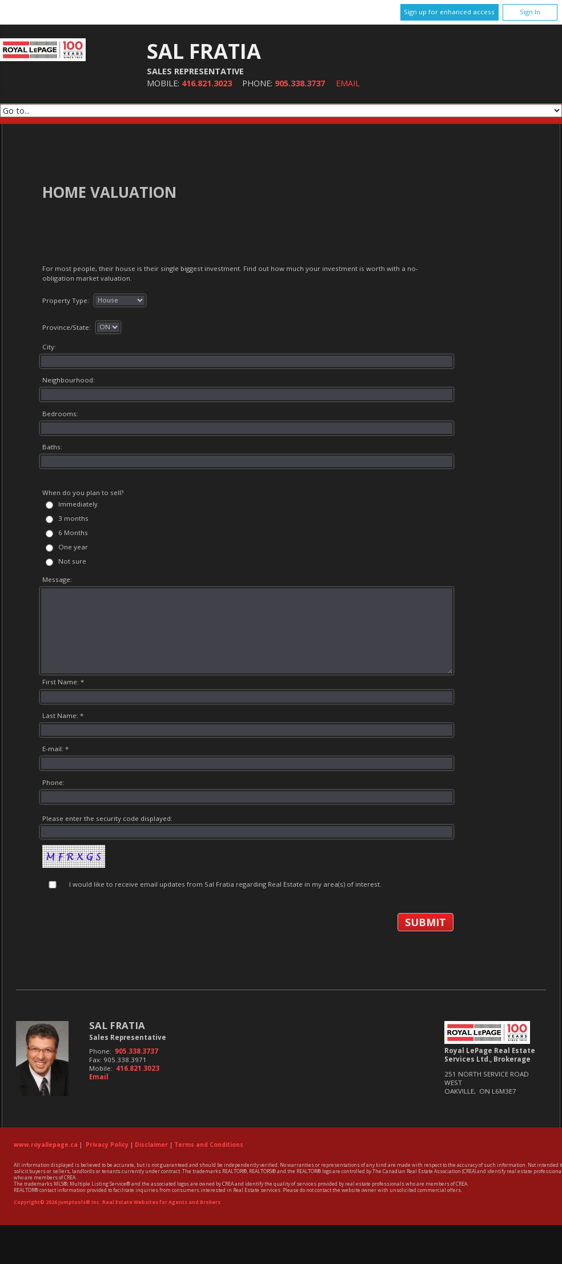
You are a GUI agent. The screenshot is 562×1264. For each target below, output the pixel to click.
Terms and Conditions (208, 1145)
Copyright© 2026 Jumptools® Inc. (57, 1202)
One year (73, 547)
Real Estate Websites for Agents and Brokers (161, 1202)
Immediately (78, 504)
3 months (73, 518)
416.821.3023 (207, 83)
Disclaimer (151, 1145)
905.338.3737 (300, 83)
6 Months (73, 532)
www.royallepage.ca (46, 1145)
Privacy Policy (107, 1145)
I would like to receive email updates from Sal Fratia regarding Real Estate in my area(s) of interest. (225, 884)
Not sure (72, 561)
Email (348, 83)
